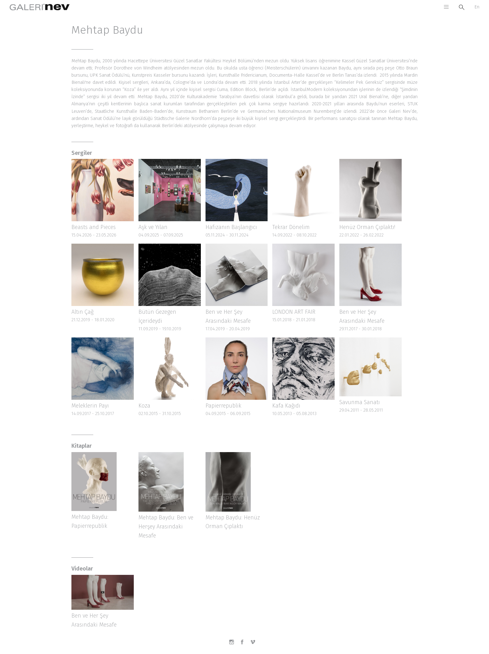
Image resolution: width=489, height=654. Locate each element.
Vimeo (255, 644)
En (476, 7)
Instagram (234, 644)
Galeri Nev (40, 7)
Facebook (244, 644)
